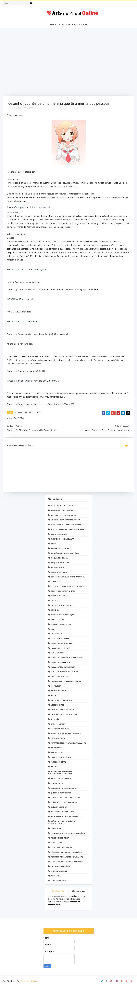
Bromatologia (57, 567)
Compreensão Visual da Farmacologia (68, 577)
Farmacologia (57, 653)
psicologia (56, 876)
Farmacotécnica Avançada (63, 667)
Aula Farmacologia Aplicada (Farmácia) (69, 529)
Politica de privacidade (58, 891)
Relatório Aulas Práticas (62, 812)
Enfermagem (56, 634)
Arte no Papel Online (29, 981)
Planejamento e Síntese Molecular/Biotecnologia (60, 772)
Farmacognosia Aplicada (62, 643)
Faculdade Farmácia (60, 638)
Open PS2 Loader (58, 724)
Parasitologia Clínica (61, 757)
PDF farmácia (57, 748)
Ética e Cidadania (58, 881)
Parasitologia (57, 752)
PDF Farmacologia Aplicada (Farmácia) (68, 743)
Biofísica (55, 544)
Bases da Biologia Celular (62, 539)
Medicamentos (57, 705)
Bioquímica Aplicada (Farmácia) (65, 553)
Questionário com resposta (64, 788)
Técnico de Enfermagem (61, 847)
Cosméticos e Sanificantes (63, 591)
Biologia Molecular (60, 548)
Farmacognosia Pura (60, 648)
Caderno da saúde (59, 572)
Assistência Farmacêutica (62, 506)
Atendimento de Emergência (63, 510)
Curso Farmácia (58, 596)
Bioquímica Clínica (59, 558)
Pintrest (55, 767)
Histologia (56, 686)
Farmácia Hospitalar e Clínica (64, 672)
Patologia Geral (58, 762)
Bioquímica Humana (60, 563)
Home (53, 24)
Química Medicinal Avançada (64, 802)
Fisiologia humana (59, 676)
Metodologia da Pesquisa (62, 710)
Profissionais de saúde (61, 778)
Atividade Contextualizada (63, 515)
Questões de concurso (61, 793)
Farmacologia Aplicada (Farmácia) (66, 657)
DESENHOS (55, 610)
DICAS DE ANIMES (25, 108)
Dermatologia (57, 619)
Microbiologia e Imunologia (64, 714)
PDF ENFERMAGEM (58, 738)
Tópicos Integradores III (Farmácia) (67, 862)
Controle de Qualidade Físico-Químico (68, 586)
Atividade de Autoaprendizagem (65, 520)
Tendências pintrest (60, 838)
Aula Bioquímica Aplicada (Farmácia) (67, 525)
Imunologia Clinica (59, 691)
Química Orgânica (59, 807)
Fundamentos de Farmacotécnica (66, 681)
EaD (52, 629)
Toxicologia (56, 842)
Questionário (57, 783)
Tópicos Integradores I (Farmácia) (66, 852)
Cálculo (54, 601)
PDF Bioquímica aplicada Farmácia (66, 733)
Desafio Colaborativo (61, 624)
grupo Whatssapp (59, 871)
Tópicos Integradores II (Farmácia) (67, 857)
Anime (14, 108)
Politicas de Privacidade (73, 24)
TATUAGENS (56, 828)
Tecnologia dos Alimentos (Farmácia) (68, 833)
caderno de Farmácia (60, 866)
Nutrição (55, 719)
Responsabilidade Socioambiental (66, 817)
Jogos (53, 695)
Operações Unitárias (60, 729)
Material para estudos (61, 700)
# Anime (18, 412)
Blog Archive (79, 891)
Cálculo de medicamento (62, 605)
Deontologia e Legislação (62, 615)
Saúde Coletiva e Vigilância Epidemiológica (61, 822)
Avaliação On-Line (59, 534)
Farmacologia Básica (60, 662)
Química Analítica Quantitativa (65, 797)
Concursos (56, 582)
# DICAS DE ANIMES (33, 412)
